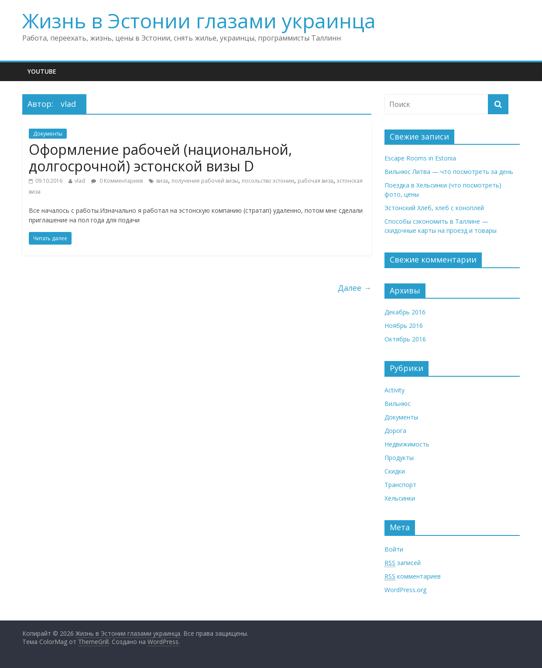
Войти (393, 549)
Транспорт (400, 485)
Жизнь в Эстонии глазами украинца (199, 20)
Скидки (394, 471)
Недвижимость (406, 444)
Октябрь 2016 (405, 339)
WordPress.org (405, 590)
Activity (394, 390)
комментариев (412, 576)
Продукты (399, 457)
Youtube (41, 71)
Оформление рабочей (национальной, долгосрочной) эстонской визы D (160, 157)
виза (162, 180)
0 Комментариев (117, 180)
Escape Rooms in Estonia (420, 158)
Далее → (354, 288)
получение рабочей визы (205, 180)
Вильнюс (397, 403)
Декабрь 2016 (404, 312)
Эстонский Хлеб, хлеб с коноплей (434, 208)
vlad (80, 180)
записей (402, 563)
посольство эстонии (268, 180)
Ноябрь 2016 (403, 325)
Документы (47, 133)
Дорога (395, 430)
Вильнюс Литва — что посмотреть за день (448, 171)
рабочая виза (315, 180)
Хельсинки (399, 498)
